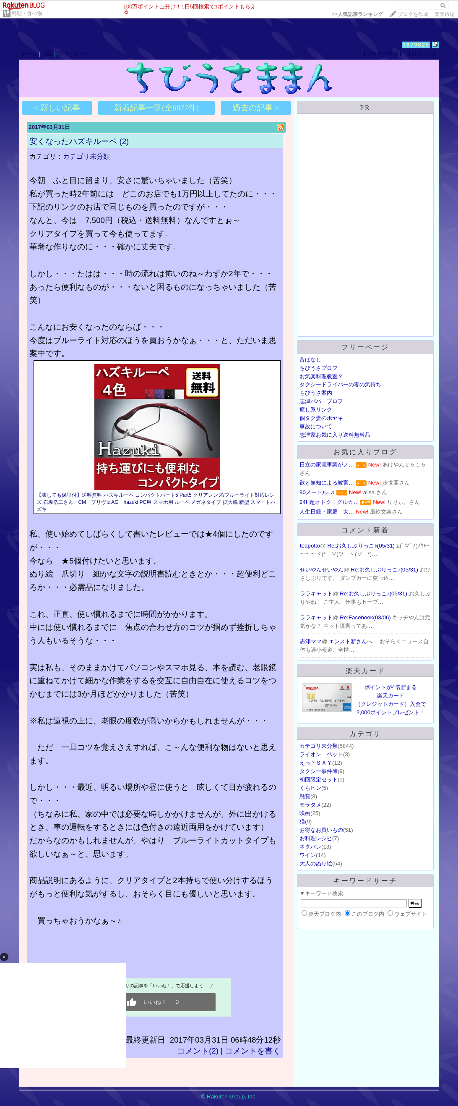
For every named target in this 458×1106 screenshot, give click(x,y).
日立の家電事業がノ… (326, 464)
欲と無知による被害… (326, 483)
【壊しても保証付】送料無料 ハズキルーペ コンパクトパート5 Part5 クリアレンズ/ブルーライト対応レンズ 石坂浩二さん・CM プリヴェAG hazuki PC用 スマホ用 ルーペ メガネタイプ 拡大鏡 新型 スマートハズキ (156, 502)
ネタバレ (310, 847)
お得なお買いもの (321, 830)
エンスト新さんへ (351, 641)
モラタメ (310, 805)
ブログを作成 (413, 14)
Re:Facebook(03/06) (366, 617)
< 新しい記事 (57, 107)
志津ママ (311, 641)
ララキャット (316, 593)
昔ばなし (310, 359)
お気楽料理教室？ (321, 376)
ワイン (307, 855)
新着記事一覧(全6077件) (156, 107)
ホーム (29, 53)
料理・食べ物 (27, 13)
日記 (47, 53)
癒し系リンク (315, 409)
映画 (304, 813)
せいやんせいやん (322, 569)
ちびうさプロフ (318, 368)
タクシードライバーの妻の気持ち (340, 384)
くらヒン (310, 788)
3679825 (416, 45)
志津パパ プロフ (321, 401)
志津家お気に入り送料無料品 (334, 435)
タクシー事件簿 (318, 771)
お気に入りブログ (365, 452)
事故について (315, 426)
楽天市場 (445, 14)
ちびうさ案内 (315, 393)
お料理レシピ (315, 838)
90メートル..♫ (317, 492)
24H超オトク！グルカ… (329, 502)
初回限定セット (318, 779)
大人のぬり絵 (315, 863)
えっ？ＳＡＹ (315, 763)
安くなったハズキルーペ (73, 141)
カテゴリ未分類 (86, 156)
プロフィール (73, 53)
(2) (124, 141)
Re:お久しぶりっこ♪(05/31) (361, 546)
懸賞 (304, 796)
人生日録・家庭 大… (326, 511)
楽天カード (365, 670)
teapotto (310, 546)
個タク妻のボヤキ (321, 418)
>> (357, 14)
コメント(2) (198, 1050)
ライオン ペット (321, 754)
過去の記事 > (256, 107)
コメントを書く (253, 1050)
